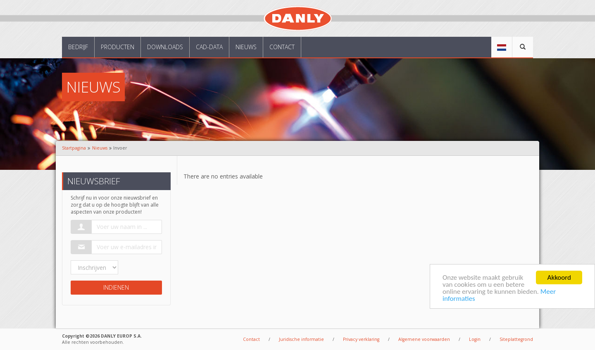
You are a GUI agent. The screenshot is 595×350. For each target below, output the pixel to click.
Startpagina (74, 148)
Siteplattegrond (516, 339)
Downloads (165, 47)
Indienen (116, 287)
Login (475, 339)
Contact (282, 47)
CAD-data (209, 47)
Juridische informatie (301, 339)
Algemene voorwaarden (424, 339)
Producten (117, 47)
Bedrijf (78, 47)
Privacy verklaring (361, 339)
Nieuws (246, 47)
